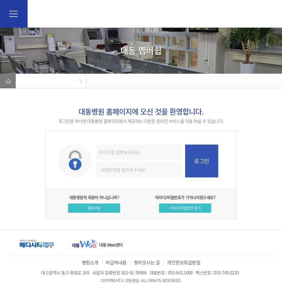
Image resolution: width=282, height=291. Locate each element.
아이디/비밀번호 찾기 (185, 208)
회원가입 (94, 208)
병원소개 (90, 262)
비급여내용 (116, 262)
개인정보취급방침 (183, 262)
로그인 (201, 161)
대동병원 (141, 14)
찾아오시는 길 (147, 262)
